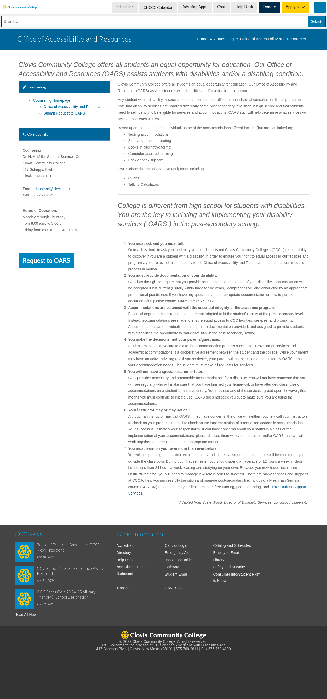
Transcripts (126, 588)
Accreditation (127, 545)
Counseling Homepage (51, 100)
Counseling (224, 39)
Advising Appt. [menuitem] (195, 6)
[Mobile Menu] (320, 7)
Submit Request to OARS (64, 113)
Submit (317, 21)
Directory (124, 552)
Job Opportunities (179, 560)
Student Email (176, 574)
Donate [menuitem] (269, 6)
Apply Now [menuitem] (295, 6)
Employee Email (226, 552)
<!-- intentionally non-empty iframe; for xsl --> (163, 672)
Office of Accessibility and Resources (74, 107)
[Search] (163, 21)
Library (218, 560)
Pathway (172, 567)
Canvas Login (176, 545)
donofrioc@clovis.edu (52, 189)
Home (202, 39)
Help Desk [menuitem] (244, 6)
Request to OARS (46, 260)
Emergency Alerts (179, 552)
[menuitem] (20, 7)
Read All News (26, 614)
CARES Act (174, 588)
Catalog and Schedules (232, 545)
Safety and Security (229, 567)
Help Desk (125, 560)
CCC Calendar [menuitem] (158, 7)
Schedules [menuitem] (125, 6)
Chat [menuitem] (221, 6)
